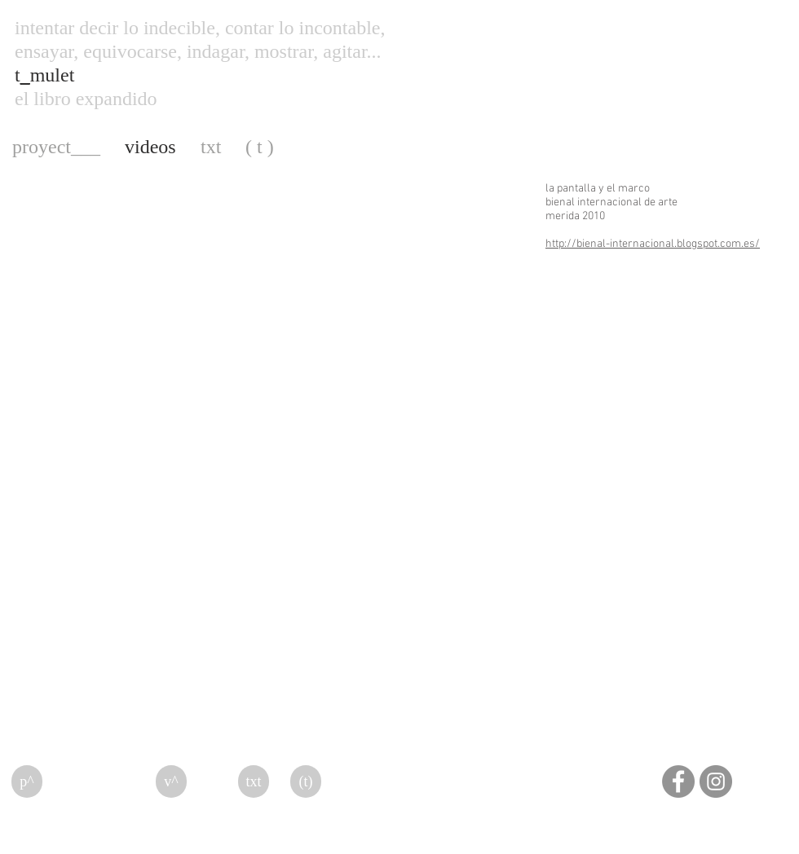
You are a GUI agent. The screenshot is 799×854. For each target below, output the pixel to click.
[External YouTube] (265, 321)
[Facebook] (678, 781)
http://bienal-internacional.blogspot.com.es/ (652, 244)
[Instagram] (716, 781)
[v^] (171, 781)
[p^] (26, 781)
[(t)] (305, 781)
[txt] (253, 781)
